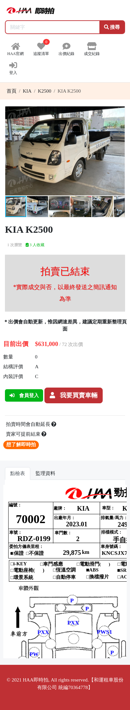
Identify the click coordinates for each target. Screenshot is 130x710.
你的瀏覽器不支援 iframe (65, 571)
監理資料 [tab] (45, 473)
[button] (119, 112)
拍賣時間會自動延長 (31, 424)
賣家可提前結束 (26, 434)
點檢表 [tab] (17, 473)
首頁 (11, 91)
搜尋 (112, 27)
